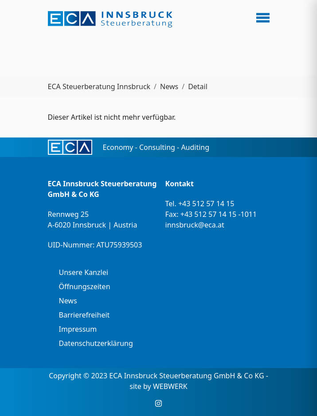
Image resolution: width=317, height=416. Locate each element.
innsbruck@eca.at (194, 225)
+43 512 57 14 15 (206, 203)
